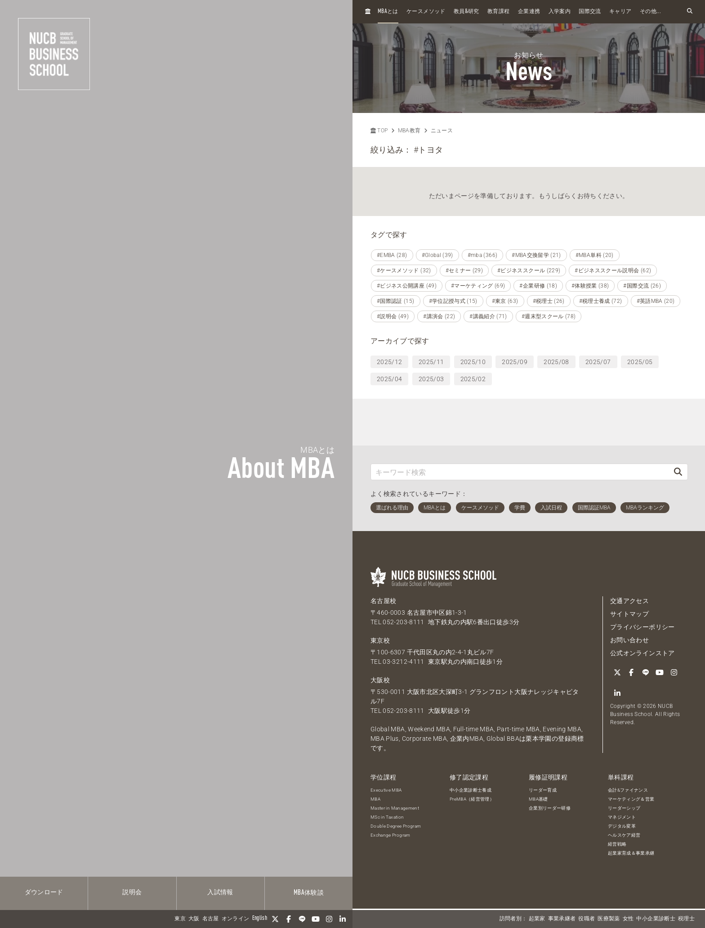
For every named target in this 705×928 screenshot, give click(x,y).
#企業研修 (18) (538, 286)
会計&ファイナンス (628, 790)
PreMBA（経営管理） (472, 799)
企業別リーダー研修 (550, 808)
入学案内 (560, 11)
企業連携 (529, 11)
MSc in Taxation (387, 817)
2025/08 (556, 361)
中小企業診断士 (655, 919)
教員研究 (466, 11)
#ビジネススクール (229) (528, 270)
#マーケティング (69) (478, 286)
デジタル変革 (622, 826)
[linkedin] (342, 919)
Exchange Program (390, 835)
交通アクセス (629, 600)
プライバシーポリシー (642, 627)
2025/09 (514, 361)
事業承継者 (562, 919)
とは (388, 11)
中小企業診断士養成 (470, 790)
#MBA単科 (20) (595, 255)
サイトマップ (629, 613)
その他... (650, 11)
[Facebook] (288, 919)
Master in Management (394, 808)
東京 (180, 919)
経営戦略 (617, 844)
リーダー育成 (543, 790)
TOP (379, 130)
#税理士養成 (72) (600, 301)
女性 (628, 919)
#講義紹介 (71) (488, 316)
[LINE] (302, 919)
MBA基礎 (538, 799)
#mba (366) (483, 255)
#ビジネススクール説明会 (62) (613, 270)
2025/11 (431, 361)
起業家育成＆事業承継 (631, 853)
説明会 (132, 892)
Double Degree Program (395, 826)
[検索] (678, 472)
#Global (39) (437, 255)
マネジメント (622, 817)
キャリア (620, 11)
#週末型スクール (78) (549, 316)
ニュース (442, 130)
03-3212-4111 (403, 661)
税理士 (686, 919)
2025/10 (473, 361)
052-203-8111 (403, 622)
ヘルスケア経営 (624, 835)
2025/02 (473, 379)
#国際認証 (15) (396, 301)
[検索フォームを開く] (689, 11)
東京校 (380, 640)
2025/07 (598, 361)
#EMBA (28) (392, 255)
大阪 (194, 919)
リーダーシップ (624, 808)
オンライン (236, 919)
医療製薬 (609, 919)
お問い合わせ (629, 640)
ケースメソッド (425, 11)
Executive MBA (386, 790)
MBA (375, 799)
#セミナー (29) (464, 270)
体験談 (309, 892)
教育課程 (498, 11)
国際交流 (590, 11)
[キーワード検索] (520, 472)
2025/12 (389, 361)
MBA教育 (409, 130)
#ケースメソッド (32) (404, 270)
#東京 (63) (505, 301)
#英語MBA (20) (656, 301)
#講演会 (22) (439, 316)
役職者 (586, 919)
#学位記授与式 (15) (453, 301)
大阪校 (380, 680)
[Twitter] (275, 919)
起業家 (537, 919)
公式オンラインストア (642, 653)
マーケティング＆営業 (631, 799)
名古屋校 (383, 600)
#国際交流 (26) (642, 286)
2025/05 (639, 361)
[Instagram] (329, 919)
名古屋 (210, 919)
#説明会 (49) (393, 316)
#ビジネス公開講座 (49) (407, 286)
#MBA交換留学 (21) (536, 255)
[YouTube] (315, 919)
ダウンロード (44, 892)
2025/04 (389, 379)
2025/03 (431, 379)
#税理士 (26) (549, 301)
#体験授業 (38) (590, 286)
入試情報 (220, 892)
